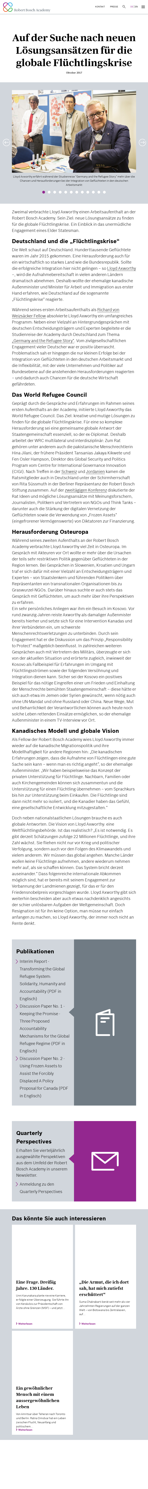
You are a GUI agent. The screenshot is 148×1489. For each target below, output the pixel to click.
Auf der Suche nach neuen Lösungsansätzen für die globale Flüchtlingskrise (74, 50)
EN (136, 6)
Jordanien (95, 471)
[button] (6, 140)
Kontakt (100, 6)
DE (131, 6)
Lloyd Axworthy (121, 268)
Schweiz (69, 471)
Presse (114, 6)
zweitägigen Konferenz (86, 490)
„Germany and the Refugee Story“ (43, 340)
